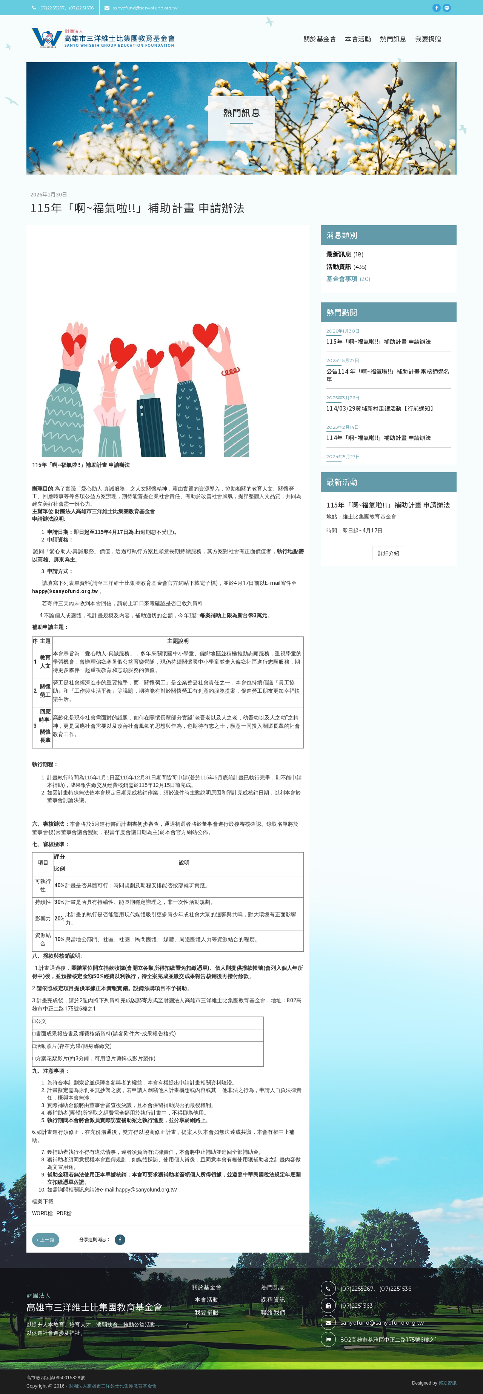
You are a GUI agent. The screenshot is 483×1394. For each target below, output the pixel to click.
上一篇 (46, 1239)
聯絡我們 (273, 1312)
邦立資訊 (447, 1383)
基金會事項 (348, 278)
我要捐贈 (428, 38)
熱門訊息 (393, 38)
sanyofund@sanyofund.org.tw (141, 8)
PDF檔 (63, 1213)
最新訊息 (344, 254)
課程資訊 (273, 1299)
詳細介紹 (388, 553)
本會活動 (358, 38)
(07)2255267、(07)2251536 (63, 8)
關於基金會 (320, 38)
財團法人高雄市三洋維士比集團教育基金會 (113, 1386)
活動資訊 (346, 266)
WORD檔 (42, 1213)
